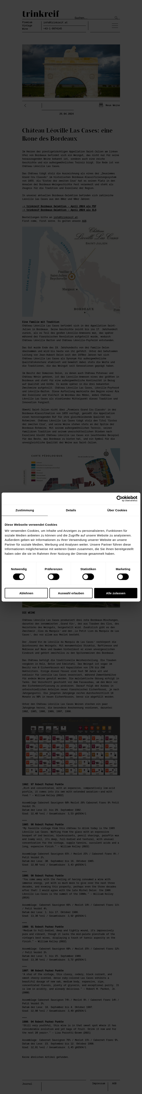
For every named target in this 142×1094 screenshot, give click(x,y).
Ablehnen (26, 593)
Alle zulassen (115, 593)
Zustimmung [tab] (24, 510)
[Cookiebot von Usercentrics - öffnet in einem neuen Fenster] (119, 499)
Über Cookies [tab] (117, 510)
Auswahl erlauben (71, 593)
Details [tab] (71, 510)
